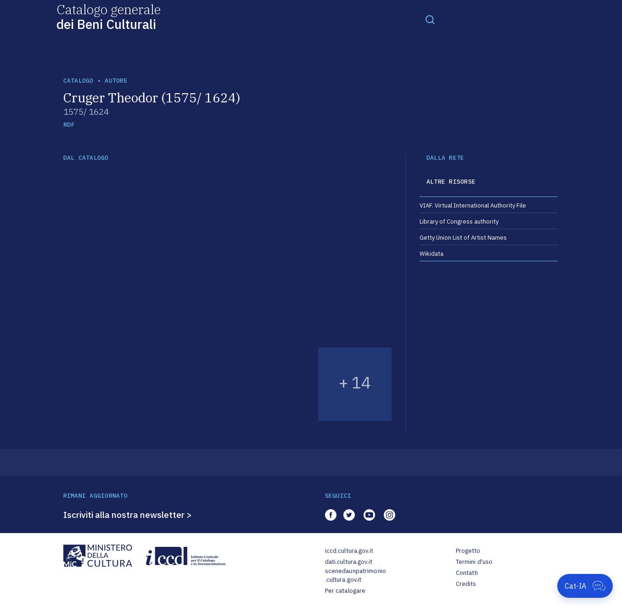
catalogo (78, 80)
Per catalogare (345, 591)
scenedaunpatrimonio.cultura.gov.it (355, 575)
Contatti (467, 573)
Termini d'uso (474, 562)
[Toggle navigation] (430, 19)
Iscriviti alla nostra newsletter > (127, 514)
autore (116, 80)
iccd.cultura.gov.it (349, 551)
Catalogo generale (108, 16)
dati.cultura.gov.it (348, 562)
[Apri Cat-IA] (585, 586)
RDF (69, 125)
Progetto (468, 551)
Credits (466, 584)
